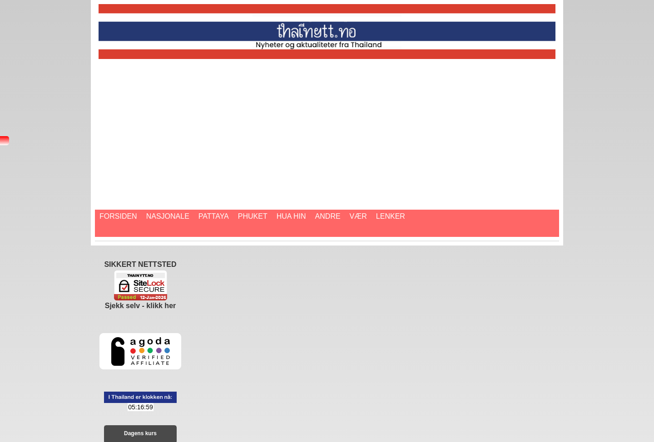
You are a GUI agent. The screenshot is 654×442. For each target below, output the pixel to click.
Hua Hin (291, 216)
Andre (328, 216)
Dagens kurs (140, 433)
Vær (358, 216)
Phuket (253, 216)
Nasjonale (167, 216)
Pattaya (213, 216)
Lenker (390, 216)
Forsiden (118, 216)
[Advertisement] (371, 127)
